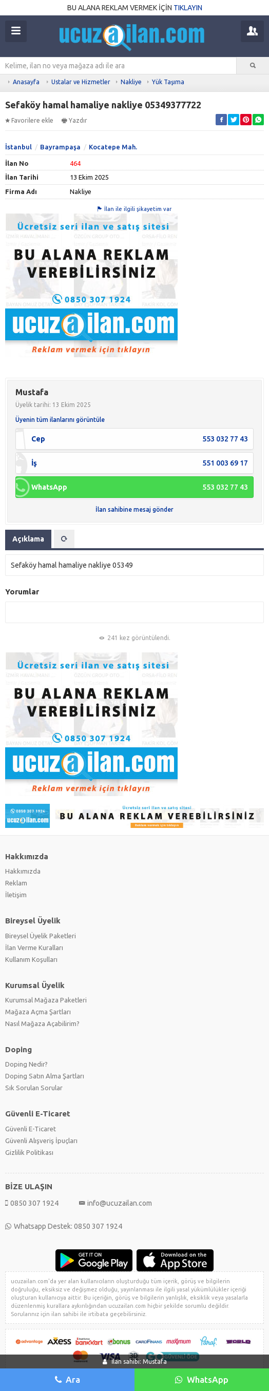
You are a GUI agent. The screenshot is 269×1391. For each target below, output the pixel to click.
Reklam (16, 882)
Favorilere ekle (29, 120)
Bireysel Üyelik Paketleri (40, 935)
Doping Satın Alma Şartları (44, 1075)
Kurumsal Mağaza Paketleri (46, 999)
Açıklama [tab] (28, 539)
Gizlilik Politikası (29, 1152)
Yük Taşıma (168, 82)
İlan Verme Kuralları (34, 947)
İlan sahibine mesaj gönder (134, 509)
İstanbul (18, 146)
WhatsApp (201, 1379)
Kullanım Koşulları (31, 959)
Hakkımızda (23, 871)
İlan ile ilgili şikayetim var (134, 209)
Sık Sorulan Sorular (34, 1087)
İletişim (16, 894)
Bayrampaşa (60, 146)
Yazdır (74, 120)
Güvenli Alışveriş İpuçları (41, 1140)
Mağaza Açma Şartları (38, 1011)
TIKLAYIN (188, 8)
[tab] (64, 539)
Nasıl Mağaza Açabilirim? (42, 1023)
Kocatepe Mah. (113, 146)
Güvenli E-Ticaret (30, 1128)
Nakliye (131, 82)
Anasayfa (26, 82)
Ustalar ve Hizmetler (80, 82)
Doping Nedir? (26, 1064)
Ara (67, 1379)
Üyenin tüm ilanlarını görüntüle (60, 419)
